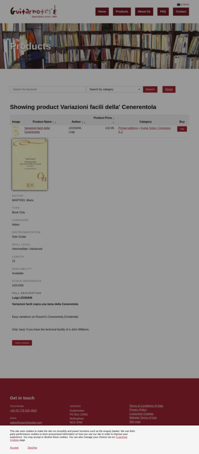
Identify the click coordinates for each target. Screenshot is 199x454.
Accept (14, 447)
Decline (32, 447)
